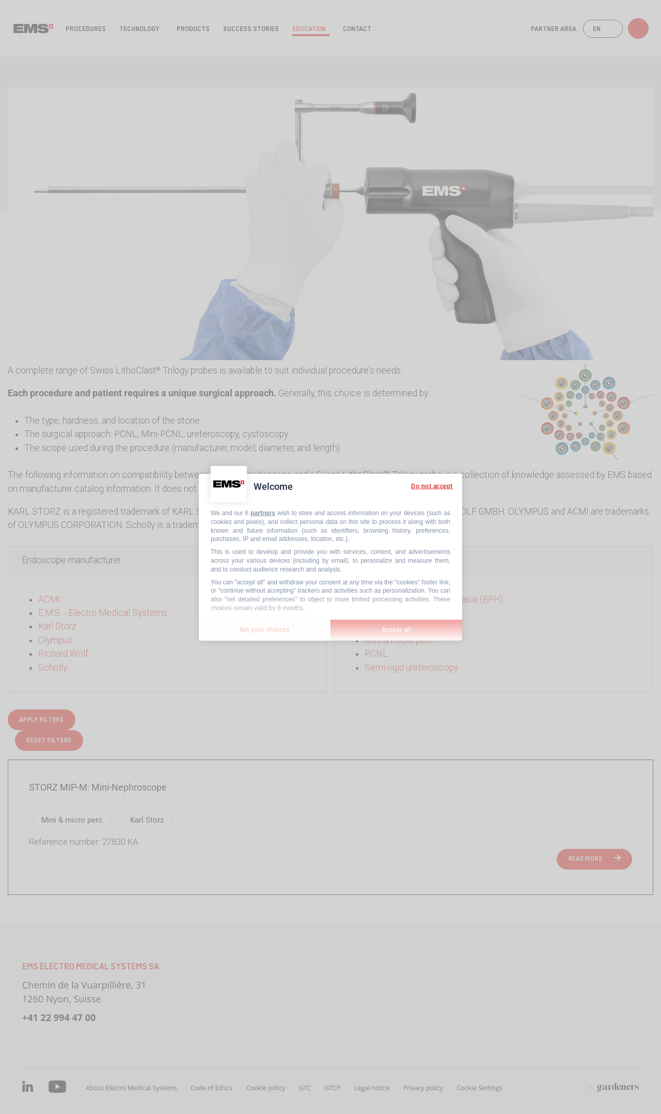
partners (262, 513)
